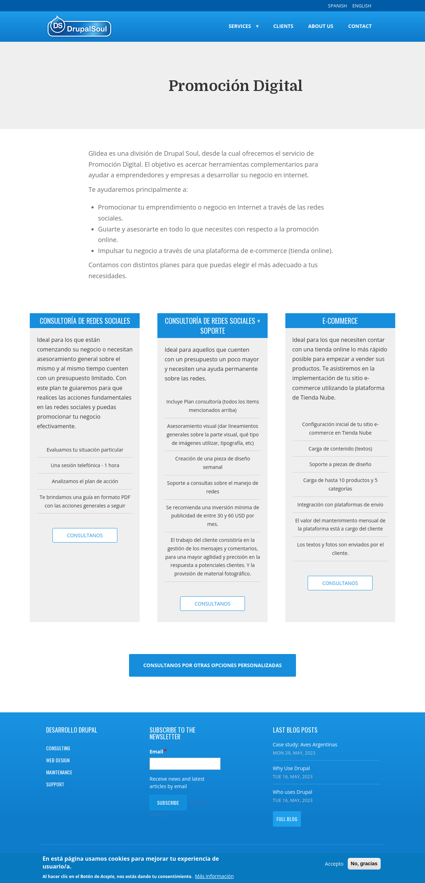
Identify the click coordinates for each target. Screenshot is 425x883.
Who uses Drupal (292, 792)
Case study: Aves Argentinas (305, 744)
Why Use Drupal (291, 768)
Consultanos (85, 535)
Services (240, 32)
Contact (359, 26)
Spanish (337, 5)
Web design (57, 760)
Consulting (58, 748)
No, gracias (364, 864)
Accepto (334, 864)
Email (156, 751)
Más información (214, 877)
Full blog (286, 818)
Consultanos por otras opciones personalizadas (212, 665)
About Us (320, 26)
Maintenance (59, 772)
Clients (283, 26)
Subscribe (168, 802)
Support (55, 784)
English (361, 5)
